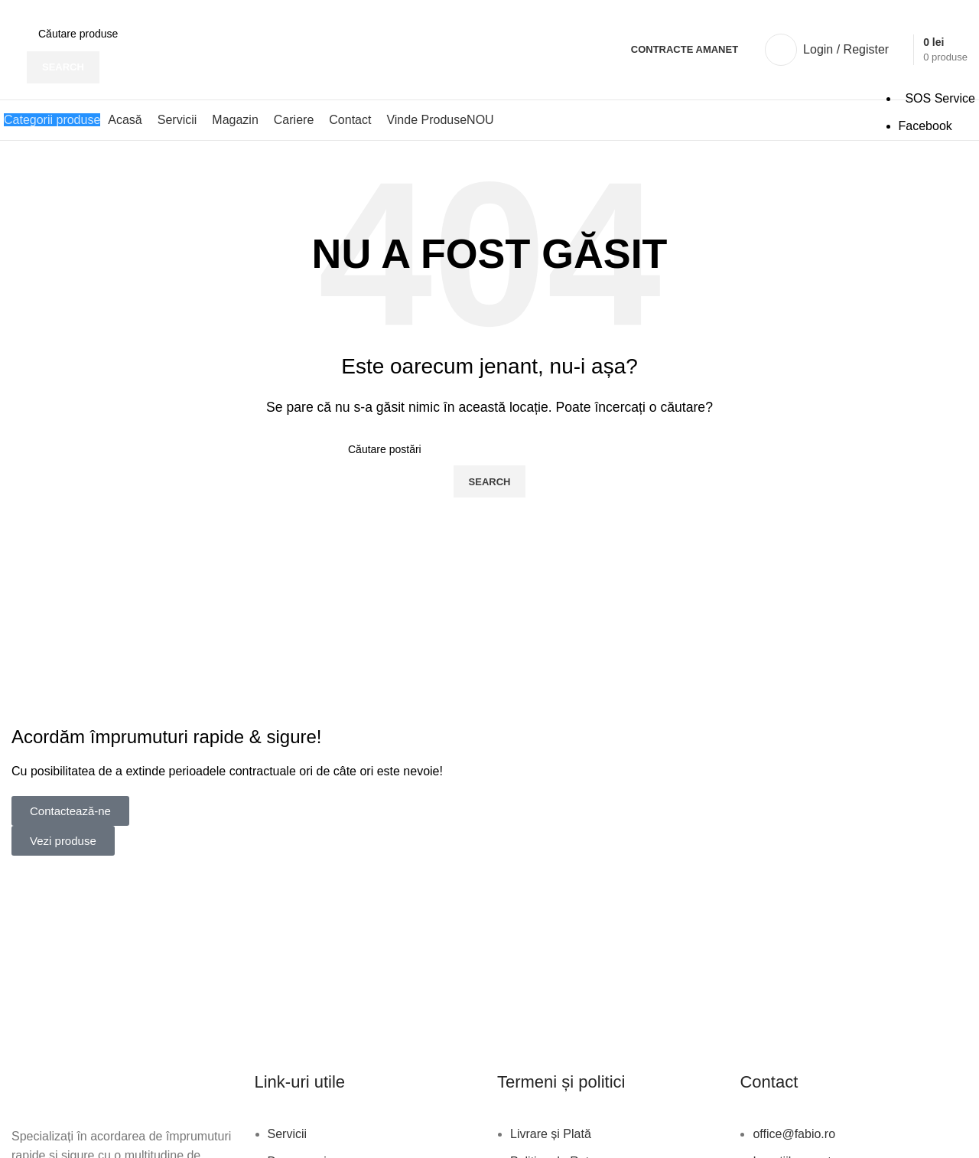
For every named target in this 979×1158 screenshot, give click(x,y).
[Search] (143, 33)
